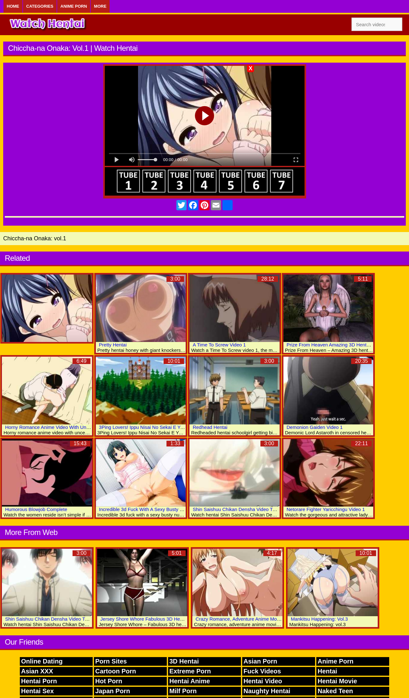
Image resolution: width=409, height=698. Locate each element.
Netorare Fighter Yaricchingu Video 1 (326, 509)
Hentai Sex (37, 690)
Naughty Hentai (266, 690)
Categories (39, 6)
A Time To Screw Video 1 (219, 344)
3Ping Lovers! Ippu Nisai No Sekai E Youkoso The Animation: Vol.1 (170, 427)
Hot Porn (108, 681)
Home (13, 6)
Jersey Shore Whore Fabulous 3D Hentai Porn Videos (157, 619)
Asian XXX (37, 671)
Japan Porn (112, 690)
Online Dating (42, 661)
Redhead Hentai (210, 427)
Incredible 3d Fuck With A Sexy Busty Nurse (146, 509)
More (100, 6)
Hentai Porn (39, 681)
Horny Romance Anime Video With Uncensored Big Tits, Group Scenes (80, 427)
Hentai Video (262, 681)
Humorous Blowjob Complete (36, 509)
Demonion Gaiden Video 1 (315, 427)
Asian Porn (260, 661)
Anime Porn (73, 6)
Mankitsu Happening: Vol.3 (319, 619)
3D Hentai (184, 661)
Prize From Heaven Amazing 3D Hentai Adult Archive (343, 344)
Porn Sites (111, 661)
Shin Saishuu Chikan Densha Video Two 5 (50, 619)
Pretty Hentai (113, 344)
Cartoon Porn (115, 671)
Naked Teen (335, 690)
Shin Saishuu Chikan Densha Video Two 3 (237, 509)
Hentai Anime (189, 681)
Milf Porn (183, 690)
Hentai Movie (337, 681)
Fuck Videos (262, 671)
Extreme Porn (190, 671)
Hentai (327, 671)
